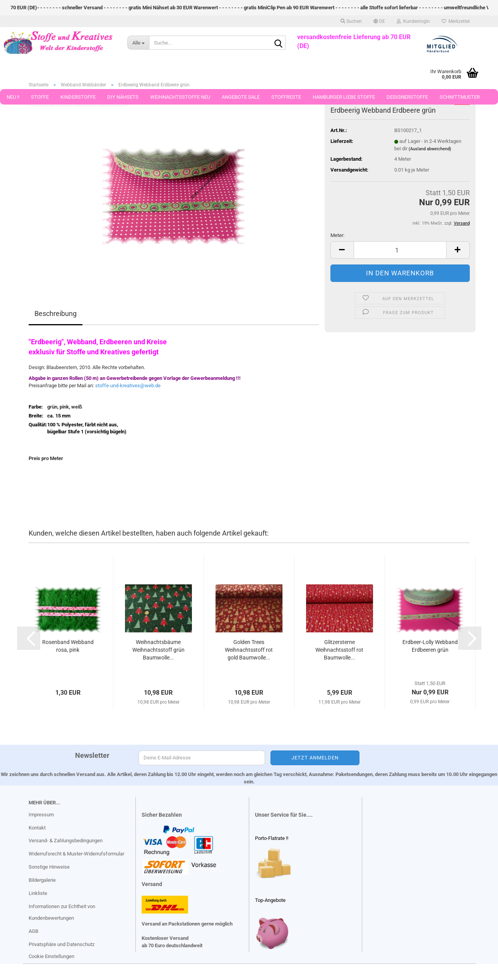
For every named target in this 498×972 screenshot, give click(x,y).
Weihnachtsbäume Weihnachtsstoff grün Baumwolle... (158, 650)
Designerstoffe (407, 97)
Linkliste (38, 893)
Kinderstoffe (78, 97)
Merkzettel (456, 21)
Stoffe (40, 97)
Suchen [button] (351, 21)
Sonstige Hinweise (49, 867)
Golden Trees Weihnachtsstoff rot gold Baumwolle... (249, 650)
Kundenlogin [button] (413, 21)
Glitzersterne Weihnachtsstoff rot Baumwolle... (339, 650)
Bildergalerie (42, 880)
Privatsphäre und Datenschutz (61, 944)
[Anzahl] (400, 250)
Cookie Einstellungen (51, 956)
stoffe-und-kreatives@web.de (128, 385)
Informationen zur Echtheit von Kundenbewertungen (62, 912)
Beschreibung (55, 313)
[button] (379, 21)
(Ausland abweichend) (430, 148)
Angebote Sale (241, 97)
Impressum (41, 814)
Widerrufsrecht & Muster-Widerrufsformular (76, 854)
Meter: (337, 235)
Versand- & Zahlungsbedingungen (66, 840)
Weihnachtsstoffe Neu (180, 97)
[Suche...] (138, 43)
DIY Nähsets (123, 97)
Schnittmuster (460, 97)
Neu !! (13, 97)
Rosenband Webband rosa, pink (68, 646)
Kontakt (37, 828)
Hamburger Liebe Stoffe (344, 97)
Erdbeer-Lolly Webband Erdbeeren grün (430, 646)
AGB (33, 931)
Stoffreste (286, 97)
